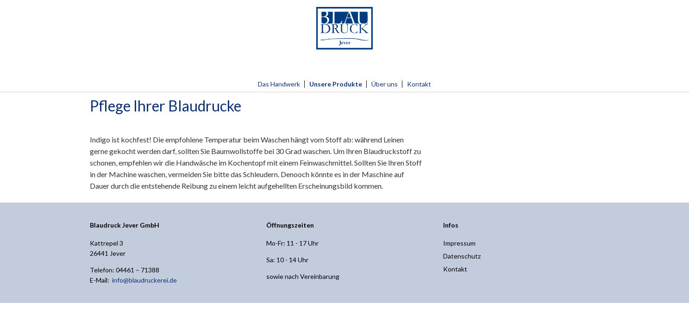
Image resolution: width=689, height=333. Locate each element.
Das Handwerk (279, 84)
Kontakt (419, 84)
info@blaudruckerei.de (144, 280)
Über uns (384, 84)
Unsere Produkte (335, 84)
